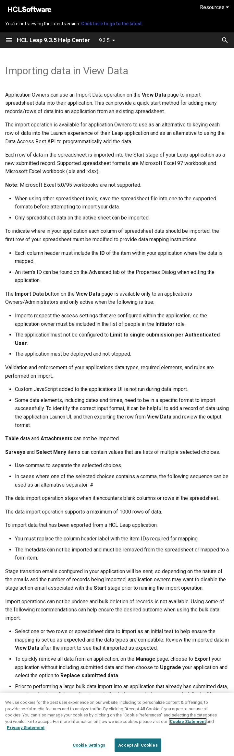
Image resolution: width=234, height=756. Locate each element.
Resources (214, 7)
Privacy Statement (25, 731)
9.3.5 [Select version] (104, 40)
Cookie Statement (188, 725)
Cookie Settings (89, 748)
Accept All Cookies (137, 748)
